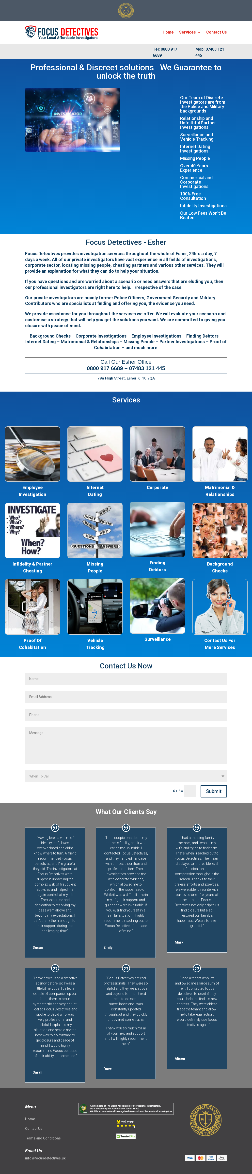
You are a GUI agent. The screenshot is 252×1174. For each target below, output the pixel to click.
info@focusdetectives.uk (45, 1158)
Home (168, 32)
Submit (213, 791)
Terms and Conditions (43, 1138)
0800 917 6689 (105, 368)
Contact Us (216, 32)
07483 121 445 (147, 368)
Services (187, 32)
